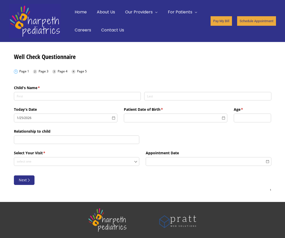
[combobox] (77, 161)
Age (246, 109)
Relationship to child (32, 131)
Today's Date (25, 109)
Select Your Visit (37, 153)
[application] (150, 12)
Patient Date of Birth (151, 109)
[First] (77, 96)
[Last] (207, 96)
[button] (221, 21)
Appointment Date (162, 152)
